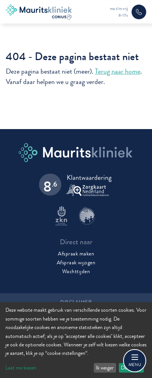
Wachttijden (76, 271)
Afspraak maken (76, 253)
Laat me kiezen (20, 367)
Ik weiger (105, 367)
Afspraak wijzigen (76, 262)
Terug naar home (117, 71)
